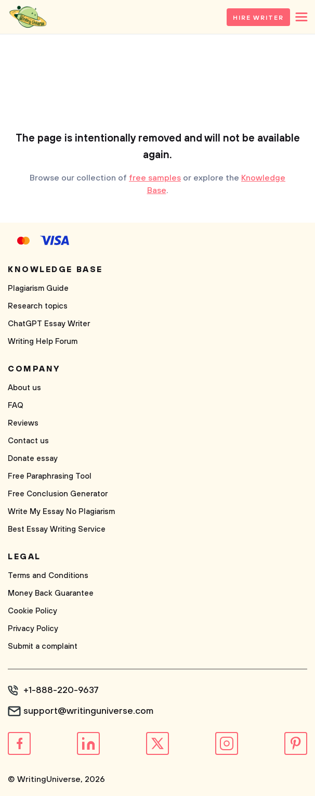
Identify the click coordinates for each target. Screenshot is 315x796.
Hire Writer (258, 18)
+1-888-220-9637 (61, 690)
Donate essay (33, 459)
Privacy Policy (33, 629)
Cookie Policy (32, 611)
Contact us (28, 441)
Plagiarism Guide (38, 288)
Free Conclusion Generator (58, 494)
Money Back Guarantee (51, 593)
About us (24, 388)
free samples (155, 178)
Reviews (23, 423)
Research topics (38, 306)
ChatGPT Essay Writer (49, 324)
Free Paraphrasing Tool (49, 476)
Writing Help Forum (42, 341)
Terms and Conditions (48, 576)
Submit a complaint (42, 646)
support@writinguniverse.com (88, 711)
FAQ (15, 405)
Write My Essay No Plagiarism (61, 512)
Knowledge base (55, 269)
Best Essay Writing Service (57, 529)
